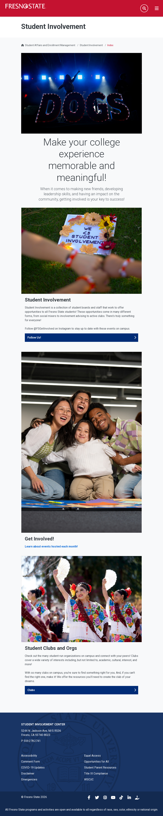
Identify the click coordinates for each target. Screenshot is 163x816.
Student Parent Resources (100, 767)
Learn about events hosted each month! (51, 546)
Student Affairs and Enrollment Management (50, 45)
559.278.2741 (32, 741)
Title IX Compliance (96, 773)
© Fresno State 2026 (34, 797)
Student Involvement (91, 45)
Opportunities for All (96, 761)
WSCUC (89, 779)
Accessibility (29, 755)
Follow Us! (34, 337)
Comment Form (30, 761)
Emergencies (29, 779)
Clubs (31, 690)
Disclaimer (27, 773)
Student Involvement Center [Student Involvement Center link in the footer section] (43, 724)
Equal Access (92, 755)
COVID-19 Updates (33, 767)
